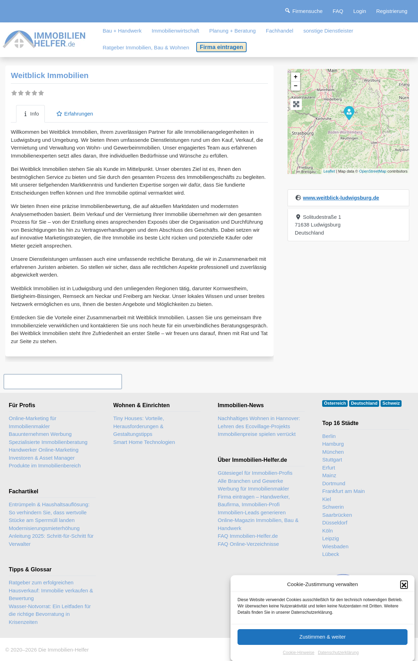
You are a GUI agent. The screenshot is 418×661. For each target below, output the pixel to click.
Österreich (335, 403)
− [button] (296, 86)
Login (359, 11)
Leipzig (330, 538)
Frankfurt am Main (343, 491)
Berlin (328, 436)
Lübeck (330, 554)
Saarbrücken (337, 515)
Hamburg (333, 444)
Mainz (329, 475)
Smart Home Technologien (144, 442)
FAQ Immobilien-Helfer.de (248, 536)
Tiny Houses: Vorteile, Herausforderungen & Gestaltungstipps (138, 426)
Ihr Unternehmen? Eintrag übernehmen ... (62, 381)
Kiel (326, 499)
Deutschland (364, 403)
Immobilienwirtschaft (175, 31)
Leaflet (329, 171)
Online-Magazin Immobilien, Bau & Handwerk (258, 524)
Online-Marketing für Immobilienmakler (32, 422)
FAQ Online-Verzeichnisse (248, 544)
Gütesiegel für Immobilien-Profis (255, 473)
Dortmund (333, 483)
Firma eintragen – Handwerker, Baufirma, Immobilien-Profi (254, 501)
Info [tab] (30, 114)
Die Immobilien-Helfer (63, 650)
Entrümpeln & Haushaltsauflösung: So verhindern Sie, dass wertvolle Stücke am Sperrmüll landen (49, 512)
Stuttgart (332, 459)
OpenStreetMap (373, 171)
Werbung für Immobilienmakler (253, 489)
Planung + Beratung (232, 31)
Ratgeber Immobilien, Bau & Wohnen (145, 47)
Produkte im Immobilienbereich (45, 465)
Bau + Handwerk (121, 31)
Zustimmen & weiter (322, 644)
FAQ (338, 11)
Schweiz (391, 403)
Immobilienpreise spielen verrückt (257, 434)
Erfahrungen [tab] (74, 114)
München (333, 452)
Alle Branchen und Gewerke (250, 481)
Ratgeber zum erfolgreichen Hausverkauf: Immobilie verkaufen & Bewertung (51, 590)
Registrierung (391, 11)
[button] (404, 592)
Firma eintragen (221, 47)
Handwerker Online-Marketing (43, 450)
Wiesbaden (335, 546)
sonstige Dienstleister (328, 31)
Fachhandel (279, 31)
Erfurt (328, 468)
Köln (327, 531)
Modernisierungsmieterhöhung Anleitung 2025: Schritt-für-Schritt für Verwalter (51, 536)
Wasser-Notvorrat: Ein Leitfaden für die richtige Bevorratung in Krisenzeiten (50, 614)
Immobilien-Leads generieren (252, 512)
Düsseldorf (334, 523)
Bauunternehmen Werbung (40, 434)
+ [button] (296, 77)
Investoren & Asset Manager (42, 458)
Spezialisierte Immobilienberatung (48, 442)
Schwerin (333, 507)
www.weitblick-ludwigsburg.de (341, 198)
